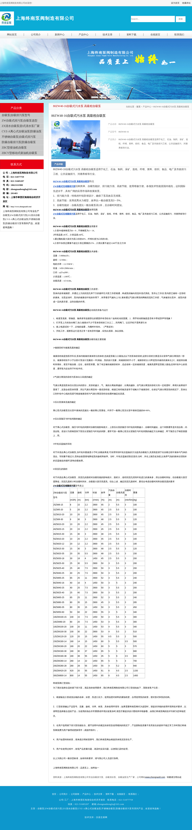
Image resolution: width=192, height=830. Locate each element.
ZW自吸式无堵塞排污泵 (64, 186)
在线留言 (121, 794)
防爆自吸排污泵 (124, 808)
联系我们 (132, 794)
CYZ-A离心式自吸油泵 (89, 808)
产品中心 (86, 794)
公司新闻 (75, 794)
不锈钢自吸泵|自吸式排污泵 (19, 136)
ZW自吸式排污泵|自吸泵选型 (19, 120)
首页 (138, 106)
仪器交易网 (101, 817)
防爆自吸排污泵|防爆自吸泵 (19, 142)
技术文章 (98, 794)
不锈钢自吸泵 (108, 808)
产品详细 (58, 164)
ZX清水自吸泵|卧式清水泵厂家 (21, 125)
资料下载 (109, 794)
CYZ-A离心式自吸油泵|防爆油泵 (22, 131)
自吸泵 (41, 808)
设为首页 (175, 3)
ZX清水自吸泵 (70, 808)
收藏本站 (186, 3)
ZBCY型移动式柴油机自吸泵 (19, 152)
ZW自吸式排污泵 (53, 808)
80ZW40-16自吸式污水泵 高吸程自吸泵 (71, 181)
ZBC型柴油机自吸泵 (14, 147)
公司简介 (63, 794)
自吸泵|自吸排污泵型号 (16, 115)
